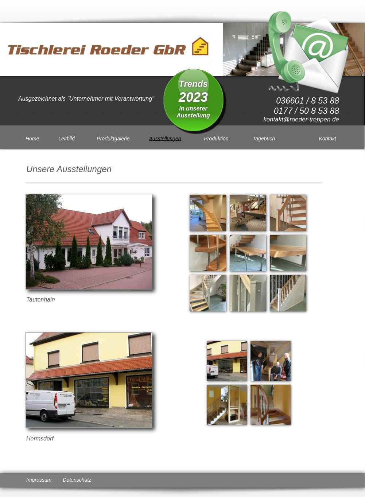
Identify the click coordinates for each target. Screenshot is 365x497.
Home (32, 138)
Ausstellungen (165, 138)
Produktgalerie (113, 138)
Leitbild (66, 138)
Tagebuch (264, 138)
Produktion (216, 138)
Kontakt (327, 138)
